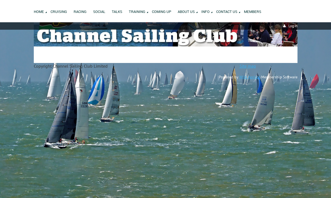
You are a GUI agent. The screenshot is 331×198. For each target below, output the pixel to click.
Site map (248, 66)
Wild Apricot (249, 77)
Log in (292, 26)
